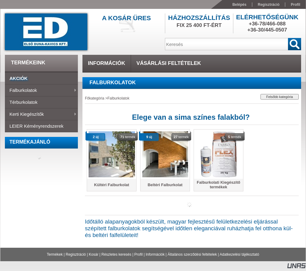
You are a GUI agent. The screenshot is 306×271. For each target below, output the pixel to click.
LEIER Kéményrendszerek (36, 126)
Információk (155, 254)
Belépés (239, 4)
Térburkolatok (23, 102)
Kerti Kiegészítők (41, 114)
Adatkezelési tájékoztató (239, 254)
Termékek (55, 254)
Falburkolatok (41, 91)
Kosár (93, 254)
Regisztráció (76, 254)
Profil (138, 254)
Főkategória (94, 98)
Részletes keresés (116, 254)
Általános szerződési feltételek (192, 254)
